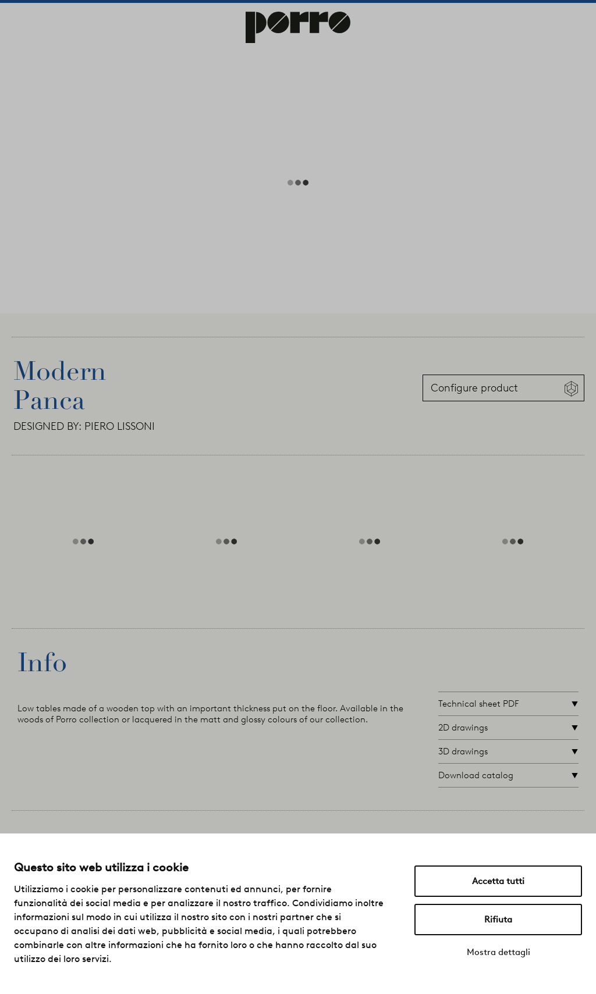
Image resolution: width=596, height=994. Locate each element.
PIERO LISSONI (119, 426)
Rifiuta (498, 919)
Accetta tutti (498, 881)
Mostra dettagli (498, 952)
